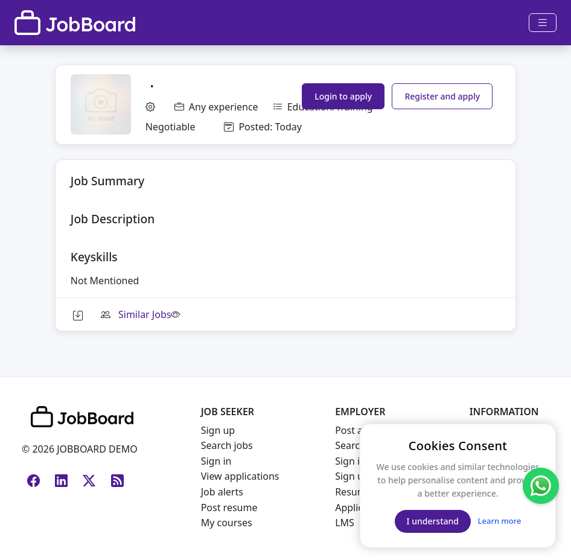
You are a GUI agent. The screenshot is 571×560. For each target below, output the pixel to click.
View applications (240, 476)
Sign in (216, 461)
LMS (344, 522)
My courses (226, 522)
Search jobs (227, 445)
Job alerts (222, 491)
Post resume (229, 507)
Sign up (218, 430)
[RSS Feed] (115, 476)
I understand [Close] (433, 521)
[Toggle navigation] (543, 22)
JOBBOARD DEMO (96, 449)
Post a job (357, 430)
